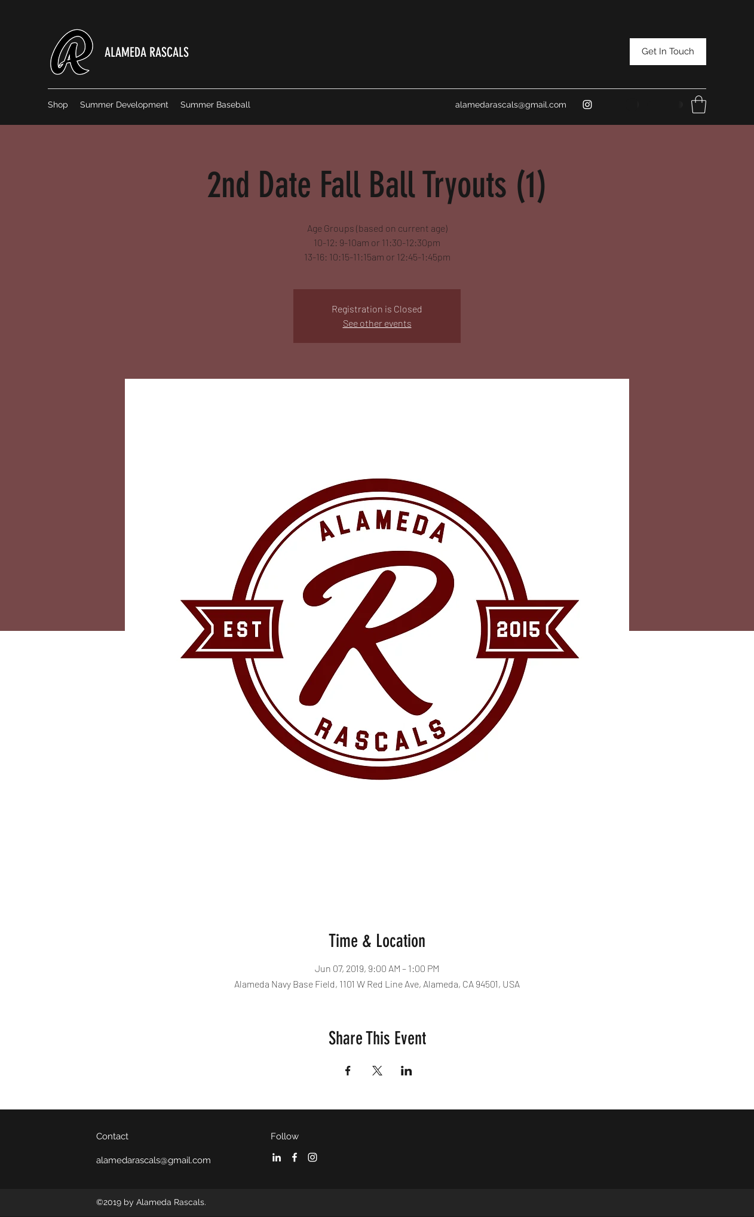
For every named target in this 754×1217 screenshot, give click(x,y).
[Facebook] (295, 1157)
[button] (698, 105)
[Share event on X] (377, 1070)
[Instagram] (587, 105)
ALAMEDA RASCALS (147, 52)
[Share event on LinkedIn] (406, 1070)
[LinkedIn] (277, 1157)
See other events (377, 323)
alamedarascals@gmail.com (510, 104)
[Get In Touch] (668, 51)
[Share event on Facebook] (348, 1070)
